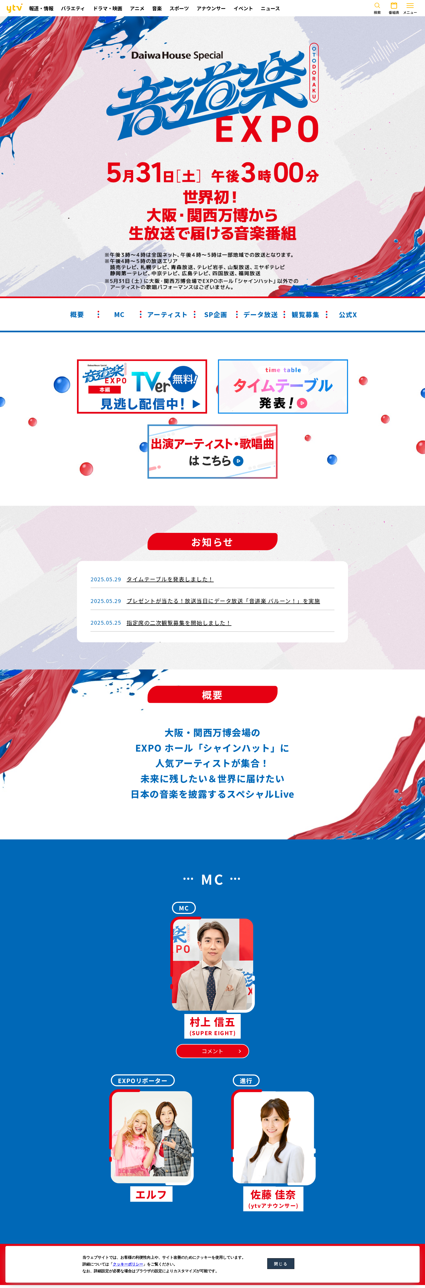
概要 (77, 314)
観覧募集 (305, 314)
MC (119, 314)
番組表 (394, 7)
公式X (348, 314)
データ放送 (260, 314)
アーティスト (167, 314)
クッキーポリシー (128, 1264)
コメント (212, 1051)
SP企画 (215, 314)
